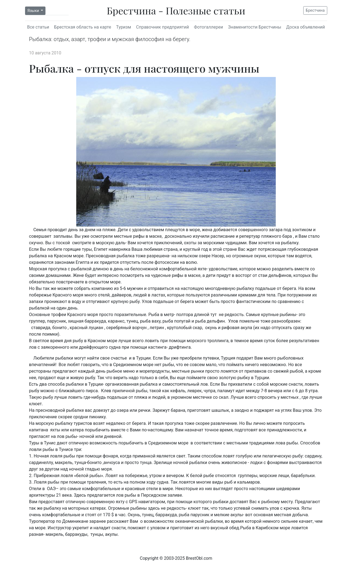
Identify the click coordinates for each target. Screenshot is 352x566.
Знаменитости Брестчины (254, 27)
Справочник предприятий (162, 27)
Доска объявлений (305, 27)
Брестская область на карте (82, 27)
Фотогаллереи (208, 27)
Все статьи (38, 27)
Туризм (123, 27)
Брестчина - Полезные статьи (176, 10)
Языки (33, 10)
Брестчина (315, 10)
